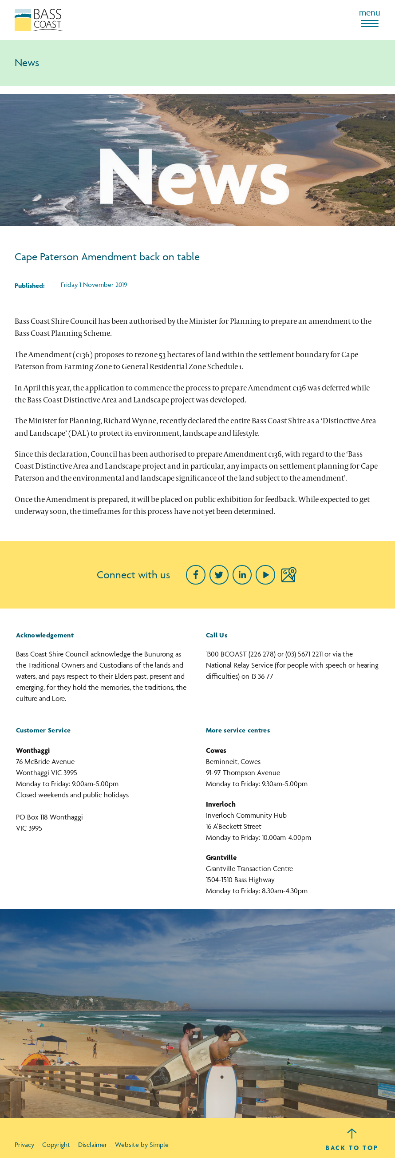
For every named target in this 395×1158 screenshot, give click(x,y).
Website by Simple (142, 1144)
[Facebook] (195, 574)
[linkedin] (242, 574)
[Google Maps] (288, 574)
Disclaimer (92, 1144)
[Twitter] (219, 574)
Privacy (24, 1144)
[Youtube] (265, 574)
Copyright (56, 1144)
